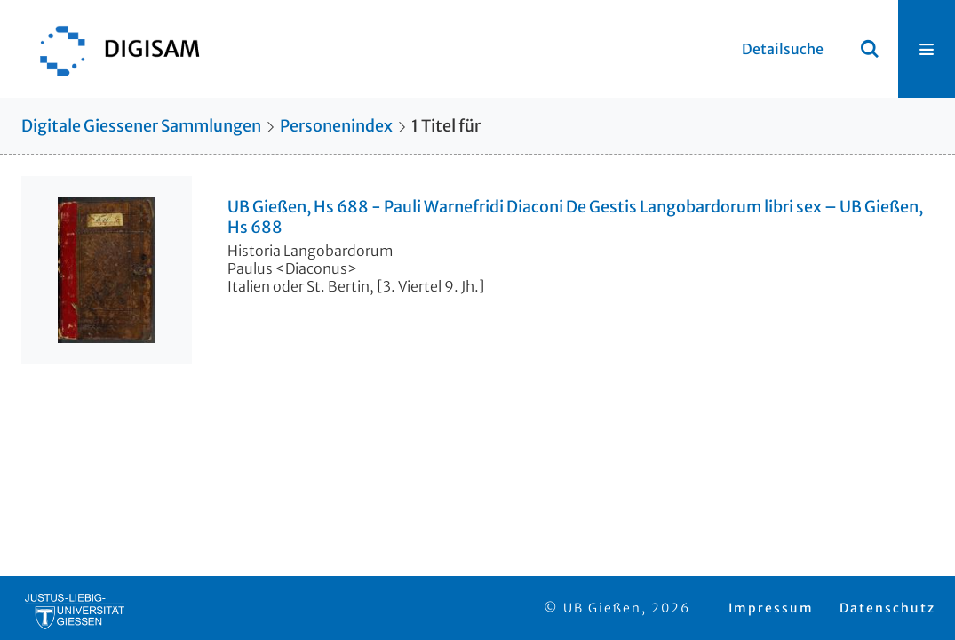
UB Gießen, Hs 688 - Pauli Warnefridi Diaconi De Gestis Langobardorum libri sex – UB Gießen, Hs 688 (575, 217)
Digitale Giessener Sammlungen (141, 126)
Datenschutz (887, 608)
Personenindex (336, 126)
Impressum (771, 608)
